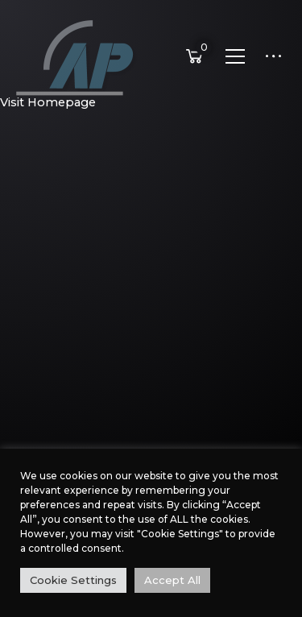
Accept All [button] (172, 580)
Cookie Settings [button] (73, 580)
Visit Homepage (48, 102)
